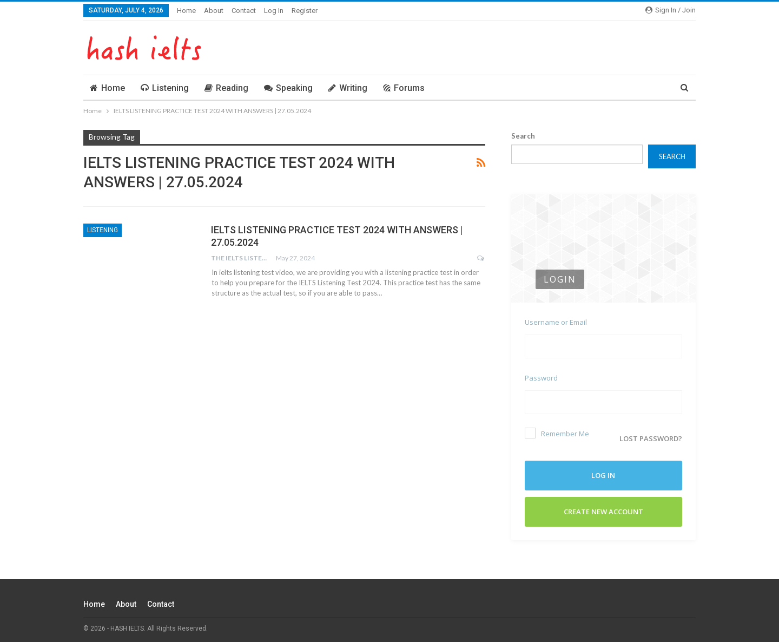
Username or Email (556, 322)
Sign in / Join (670, 10)
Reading (226, 88)
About (213, 10)
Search (523, 136)
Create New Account (603, 508)
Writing (347, 88)
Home (186, 10)
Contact (244, 10)
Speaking (288, 88)
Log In (273, 10)
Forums (404, 88)
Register (305, 10)
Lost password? (650, 435)
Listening (165, 88)
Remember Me (557, 433)
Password (541, 378)
